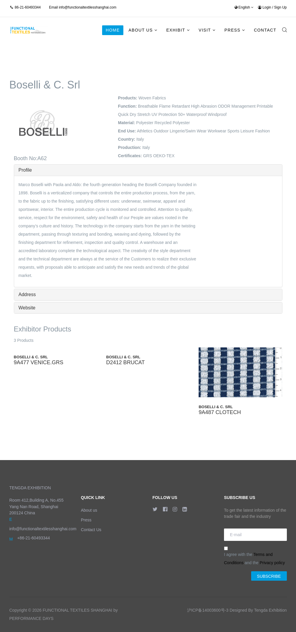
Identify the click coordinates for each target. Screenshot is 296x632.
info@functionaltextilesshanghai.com (87, 7)
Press (232, 30)
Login (265, 7)
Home (113, 30)
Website (27, 307)
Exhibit (175, 30)
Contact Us (91, 529)
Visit (205, 30)
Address (27, 294)
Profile (25, 170)
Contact (265, 30)
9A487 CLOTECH (220, 412)
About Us (141, 30)
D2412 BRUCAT (125, 362)
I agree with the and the (254, 555)
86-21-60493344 (28, 7)
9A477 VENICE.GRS (38, 362)
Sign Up (280, 7)
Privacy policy (272, 562)
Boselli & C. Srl (31, 357)
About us (89, 510)
